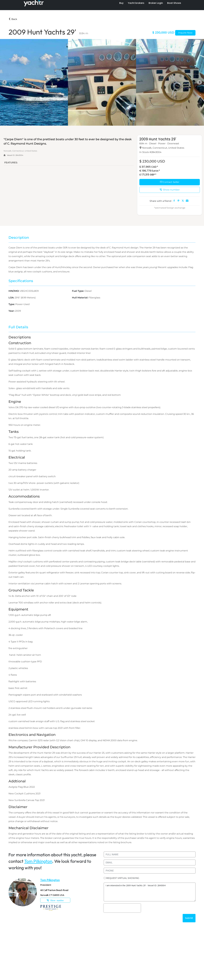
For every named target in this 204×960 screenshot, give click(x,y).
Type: (12, 304)
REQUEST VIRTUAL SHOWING (122, 878)
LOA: (12, 297)
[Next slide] (199, 82)
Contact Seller (169, 182)
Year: (12, 311)
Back (13, 19)
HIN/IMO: (14, 291)
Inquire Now (185, 32)
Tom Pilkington (38, 861)
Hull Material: (80, 297)
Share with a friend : (161, 201)
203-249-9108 (55, 900)
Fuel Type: (78, 291)
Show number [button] (170, 189)
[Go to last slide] (4, 82)
